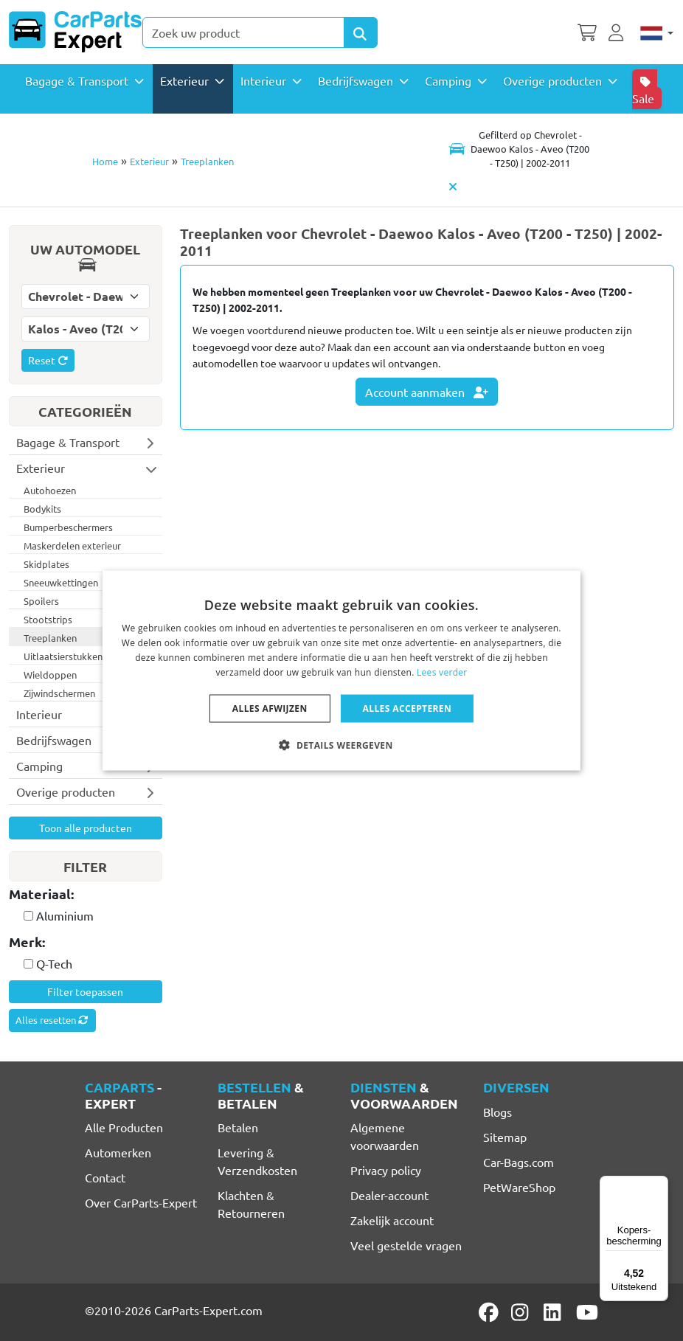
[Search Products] (361, 32)
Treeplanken (207, 161)
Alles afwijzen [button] (270, 707)
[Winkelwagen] (587, 31)
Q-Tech (54, 963)
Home (105, 161)
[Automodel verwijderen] (453, 187)
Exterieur (149, 161)
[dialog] (341, 671)
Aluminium (65, 915)
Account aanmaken (426, 391)
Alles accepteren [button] (407, 707)
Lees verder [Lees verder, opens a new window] (442, 671)
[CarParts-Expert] (75, 32)
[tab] (85, 895)
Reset (48, 360)
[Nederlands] (656, 32)
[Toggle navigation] (518, 149)
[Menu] (659, 1184)
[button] (341, 744)
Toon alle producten (85, 827)
